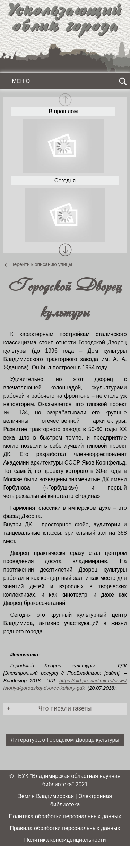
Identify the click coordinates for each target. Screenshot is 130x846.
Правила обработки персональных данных (65, 828)
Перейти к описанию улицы (39, 265)
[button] (65, 250)
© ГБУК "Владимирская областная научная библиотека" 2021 (64, 780)
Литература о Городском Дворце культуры (65, 740)
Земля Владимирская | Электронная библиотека (65, 800)
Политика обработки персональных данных (65, 816)
